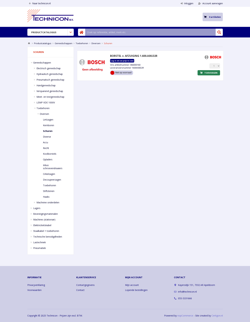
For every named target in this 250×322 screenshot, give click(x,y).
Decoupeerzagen (52, 179)
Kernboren (48, 125)
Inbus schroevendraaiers (52, 167)
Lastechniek (39, 242)
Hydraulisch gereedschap (49, 74)
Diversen (44, 113)
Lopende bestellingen (136, 290)
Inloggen (187, 3)
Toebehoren (43, 108)
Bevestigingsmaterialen (45, 213)
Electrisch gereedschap (48, 68)
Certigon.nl (217, 315)
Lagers (36, 208)
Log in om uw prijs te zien (122, 61)
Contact (80, 290)
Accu (45, 142)
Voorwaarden (34, 290)
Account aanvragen (210, 3)
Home (29, 43)
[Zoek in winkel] (150, 32)
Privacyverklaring (36, 285)
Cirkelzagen (49, 173)
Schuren (47, 131)
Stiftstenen (48, 191)
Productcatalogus (43, 32)
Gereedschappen (42, 62)
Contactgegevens (85, 285)
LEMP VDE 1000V (45, 102)
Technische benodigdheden (47, 236)
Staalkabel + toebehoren (46, 230)
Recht (46, 148)
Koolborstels (49, 153)
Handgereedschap (46, 85)
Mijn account (132, 285)
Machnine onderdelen (47, 202)
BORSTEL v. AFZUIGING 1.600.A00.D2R (133, 56)
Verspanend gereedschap (49, 91)
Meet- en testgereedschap (50, 96)
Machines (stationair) (44, 219)
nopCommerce (185, 315)
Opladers (47, 159)
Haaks (46, 196)
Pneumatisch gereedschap (50, 79)
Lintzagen (48, 119)
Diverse (47, 136)
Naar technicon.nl (40, 3)
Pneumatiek (39, 248)
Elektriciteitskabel (42, 225)
